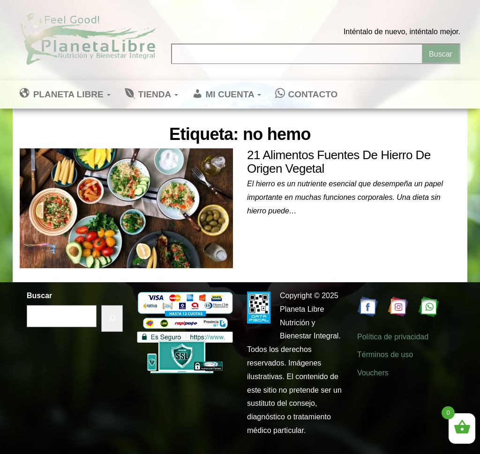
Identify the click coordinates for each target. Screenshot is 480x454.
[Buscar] (112, 318)
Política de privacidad (392, 337)
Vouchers (373, 373)
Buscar (39, 296)
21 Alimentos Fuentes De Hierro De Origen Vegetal (339, 162)
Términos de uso (385, 355)
